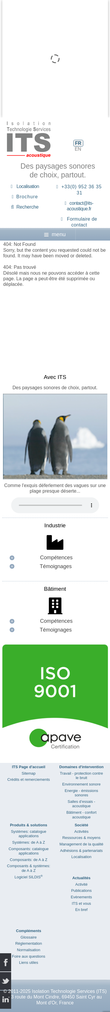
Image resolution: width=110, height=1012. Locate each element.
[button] (55, 557)
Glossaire (29, 937)
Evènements (81, 897)
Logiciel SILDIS (28, 877)
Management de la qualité (82, 844)
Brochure (27, 196)
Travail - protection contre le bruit (81, 775)
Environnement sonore (81, 784)
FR (78, 143)
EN (78, 149)
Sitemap (29, 773)
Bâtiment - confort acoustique (81, 814)
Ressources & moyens (81, 837)
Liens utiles (28, 962)
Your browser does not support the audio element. (55, 505)
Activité (81, 884)
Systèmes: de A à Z (28, 842)
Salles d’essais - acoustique (81, 803)
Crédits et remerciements (28, 779)
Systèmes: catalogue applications (28, 833)
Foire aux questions (28, 956)
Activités (81, 831)
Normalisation (28, 950)
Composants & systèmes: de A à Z (28, 868)
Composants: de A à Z (29, 859)
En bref (81, 909)
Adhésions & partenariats (81, 850)
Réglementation (28, 943)
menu (55, 234)
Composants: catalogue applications (29, 851)
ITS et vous (81, 903)
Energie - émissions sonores (81, 793)
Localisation (27, 186)
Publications (81, 890)
